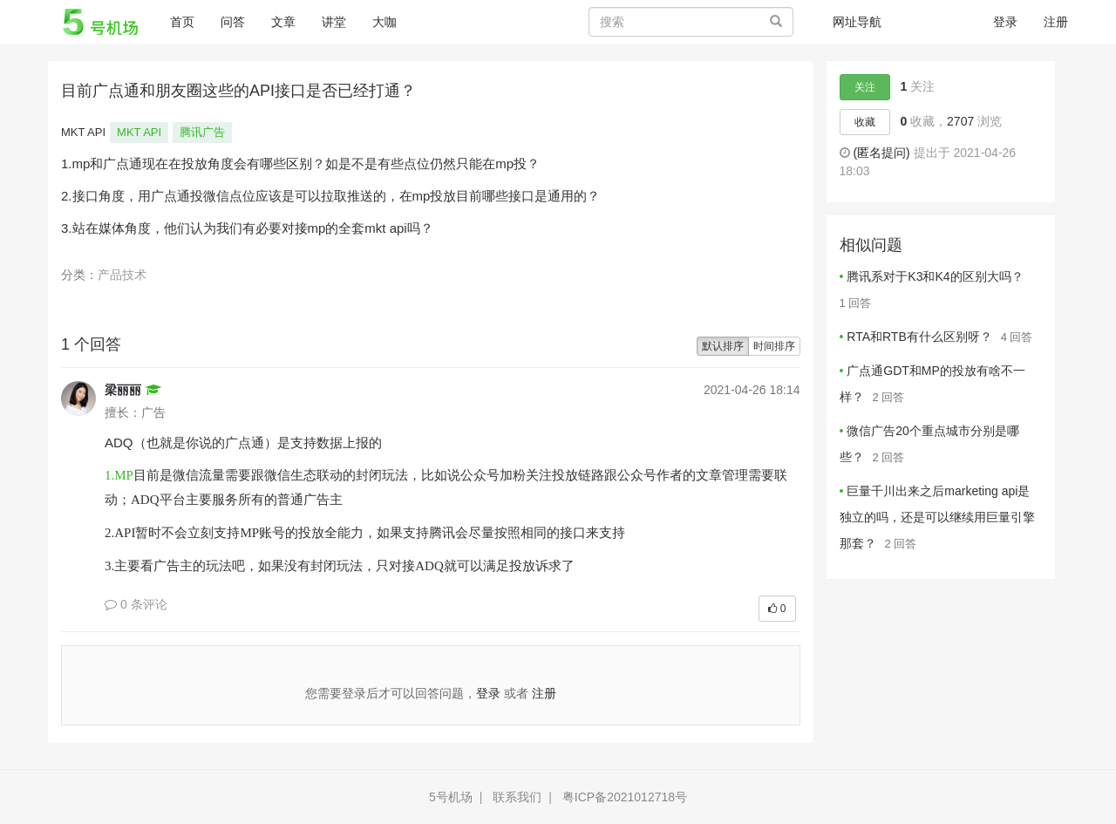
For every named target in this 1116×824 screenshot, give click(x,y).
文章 (283, 22)
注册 (1056, 22)
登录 (1005, 22)
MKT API (139, 132)
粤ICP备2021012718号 (624, 797)
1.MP (119, 475)
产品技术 (122, 275)
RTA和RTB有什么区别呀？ (919, 337)
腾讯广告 (202, 132)
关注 (864, 87)
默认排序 (723, 346)
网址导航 (857, 22)
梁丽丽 (123, 390)
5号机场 (451, 797)
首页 (189, 20)
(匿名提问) (881, 153)
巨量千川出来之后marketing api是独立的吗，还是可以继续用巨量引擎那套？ (937, 517)
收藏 (864, 122)
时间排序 (774, 346)
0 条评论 (136, 604)
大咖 (384, 22)
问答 (233, 22)
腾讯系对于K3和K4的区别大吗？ (935, 276)
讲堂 (334, 22)
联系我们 (517, 797)
